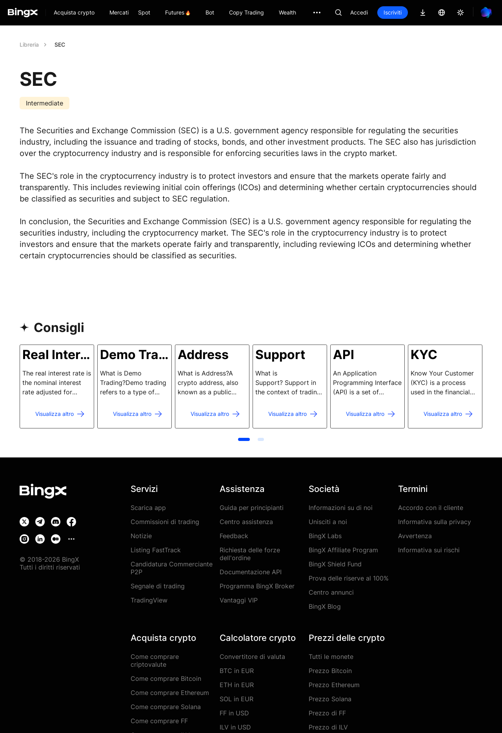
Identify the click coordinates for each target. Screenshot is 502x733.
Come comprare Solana (166, 707)
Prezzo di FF (327, 713)
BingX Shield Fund (335, 564)
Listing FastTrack (156, 550)
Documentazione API (251, 572)
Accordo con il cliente (430, 508)
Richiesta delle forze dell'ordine (250, 554)
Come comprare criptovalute (155, 660)
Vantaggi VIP (239, 600)
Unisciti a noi (328, 522)
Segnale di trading (158, 586)
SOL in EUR (236, 699)
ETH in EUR (237, 685)
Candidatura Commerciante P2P (172, 568)
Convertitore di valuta (252, 656)
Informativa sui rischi (429, 550)
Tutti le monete (331, 656)
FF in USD (234, 713)
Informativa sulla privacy (434, 522)
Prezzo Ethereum (334, 685)
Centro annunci (331, 592)
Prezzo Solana (330, 699)
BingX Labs (325, 536)
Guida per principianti (252, 508)
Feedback (234, 536)
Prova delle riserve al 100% (349, 578)
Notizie (141, 536)
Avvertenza (415, 536)
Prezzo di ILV (328, 727)
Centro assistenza (246, 522)
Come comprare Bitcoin (166, 678)
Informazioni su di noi (341, 508)
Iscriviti (393, 12)
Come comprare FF (159, 721)
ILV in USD (235, 727)
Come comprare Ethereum (170, 693)
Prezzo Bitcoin (330, 671)
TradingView (149, 600)
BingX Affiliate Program (343, 550)
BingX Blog (325, 606)
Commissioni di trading (165, 522)
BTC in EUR (237, 671)
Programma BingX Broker (257, 586)
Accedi (359, 12)
